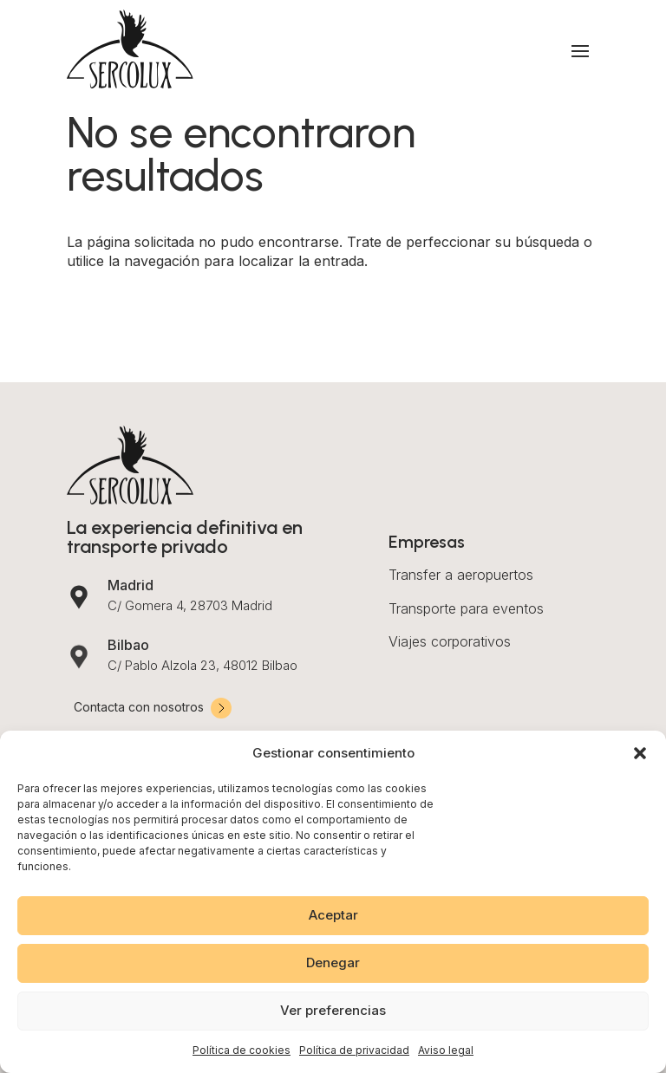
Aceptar (333, 915)
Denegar (333, 962)
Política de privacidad (354, 1050)
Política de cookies (242, 1050)
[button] (640, 753)
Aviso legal (445, 1050)
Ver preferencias (333, 1010)
